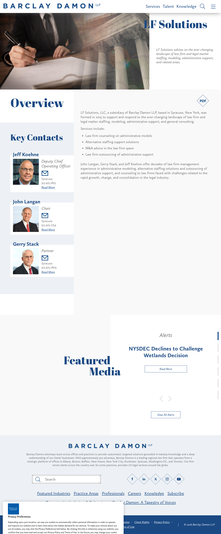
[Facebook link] (132, 479)
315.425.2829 (48, 267)
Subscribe (175, 493)
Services (153, 6)
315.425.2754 (48, 225)
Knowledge (186, 6)
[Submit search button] (38, 479)
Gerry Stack (26, 244)
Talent (168, 6)
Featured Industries (53, 493)
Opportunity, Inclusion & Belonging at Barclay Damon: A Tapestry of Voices (110, 502)
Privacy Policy (162, 522)
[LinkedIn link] (144, 479)
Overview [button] (37, 102)
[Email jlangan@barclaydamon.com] (48, 216)
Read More (48, 187)
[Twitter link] (156, 479)
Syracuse (46, 179)
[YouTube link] (179, 479)
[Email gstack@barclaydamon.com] (48, 258)
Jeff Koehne (26, 154)
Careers (134, 493)
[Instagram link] (167, 479)
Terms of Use (126, 526)
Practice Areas (86, 493)
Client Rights (141, 522)
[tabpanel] (166, 352)
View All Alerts (165, 414)
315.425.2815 (48, 183)
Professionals (113, 493)
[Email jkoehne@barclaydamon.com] (56, 174)
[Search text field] (70, 479)
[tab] (218, 336)
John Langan (26, 201)
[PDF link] (203, 100)
